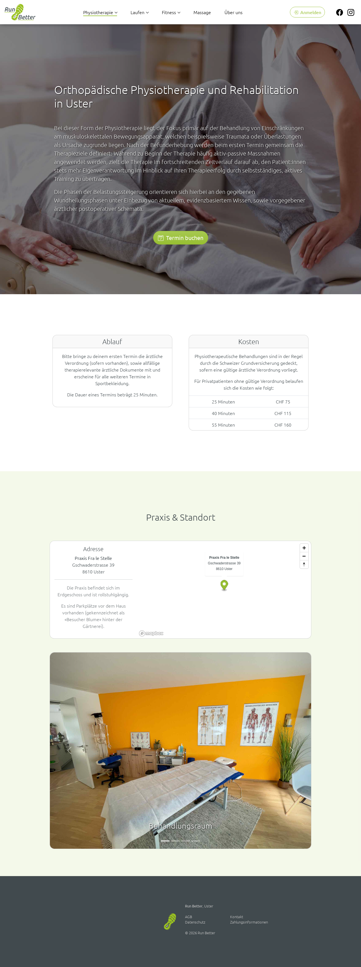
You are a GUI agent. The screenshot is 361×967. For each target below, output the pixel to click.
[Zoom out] (304, 556)
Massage (202, 12)
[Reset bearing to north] (304, 564)
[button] (224, 586)
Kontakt (236, 916)
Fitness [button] (169, 12)
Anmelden (307, 12)
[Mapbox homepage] (151, 633)
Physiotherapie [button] (98, 12)
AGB (188, 916)
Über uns (233, 12)
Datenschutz (195, 922)
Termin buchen (180, 237)
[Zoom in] (304, 548)
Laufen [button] (137, 12)
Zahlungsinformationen (249, 922)
